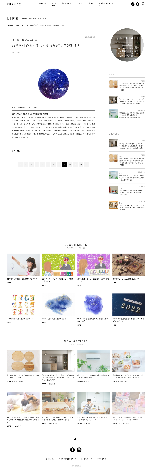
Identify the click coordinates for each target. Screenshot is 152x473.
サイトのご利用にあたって (67, 459)
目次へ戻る (16, 150)
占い (18, 53)
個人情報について (87, 459)
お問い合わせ (101, 459)
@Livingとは (50, 459)
